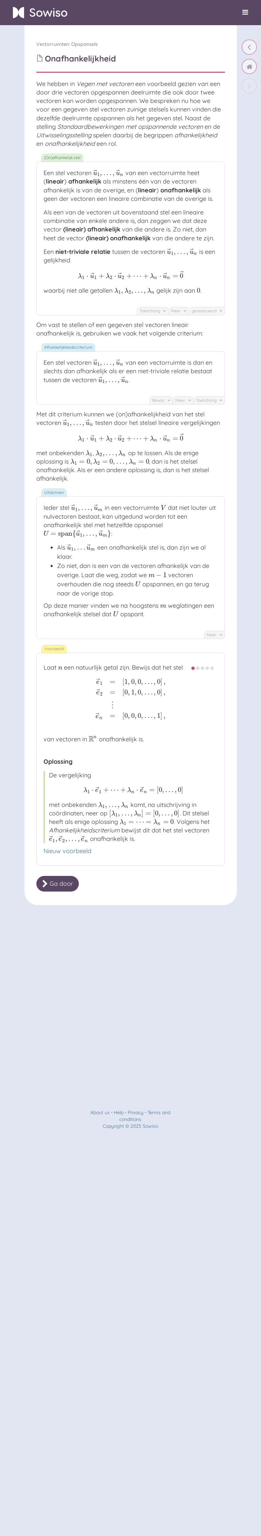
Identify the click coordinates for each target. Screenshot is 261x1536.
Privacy (135, 1112)
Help (119, 1112)
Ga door (57, 883)
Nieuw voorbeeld (67, 851)
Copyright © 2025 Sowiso (130, 1126)
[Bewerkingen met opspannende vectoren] (249, 47)
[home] (249, 66)
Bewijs (161, 400)
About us (100, 1112)
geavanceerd (207, 310)
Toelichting (153, 310)
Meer (179, 310)
